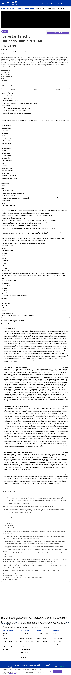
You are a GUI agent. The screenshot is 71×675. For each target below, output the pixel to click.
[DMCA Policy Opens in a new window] (10, 649)
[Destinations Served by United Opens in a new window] (10, 647)
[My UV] (64, 3)
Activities (58, 89)
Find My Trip (56, 3)
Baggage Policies (16, 622)
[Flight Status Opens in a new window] (58, 647)
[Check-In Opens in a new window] (58, 644)
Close (58, 671)
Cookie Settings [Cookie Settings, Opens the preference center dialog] (47, 671)
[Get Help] (45, 3)
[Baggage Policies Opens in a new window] (27, 652)
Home (3, 8)
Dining (13, 89)
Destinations (10, 8)
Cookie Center (23, 655)
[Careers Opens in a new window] (10, 638)
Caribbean (18, 8)
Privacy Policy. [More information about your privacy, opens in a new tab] (12, 673)
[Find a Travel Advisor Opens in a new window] (58, 641)
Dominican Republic (28, 8)
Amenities (35, 89)
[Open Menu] (3, 3)
